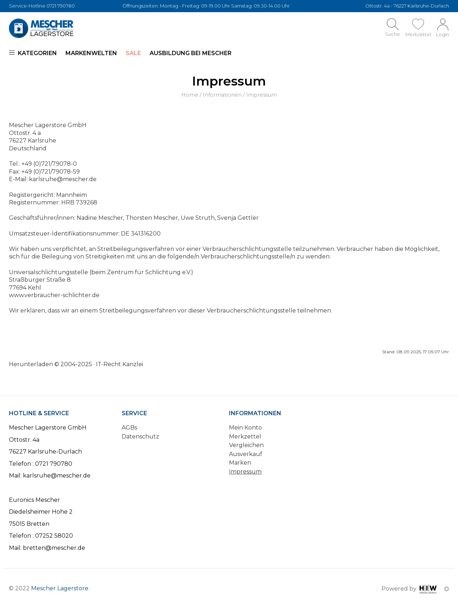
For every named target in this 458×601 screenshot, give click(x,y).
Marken (240, 462)
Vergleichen (246, 445)
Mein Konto (245, 427)
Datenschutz (140, 436)
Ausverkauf (245, 454)
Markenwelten (91, 53)
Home (189, 95)
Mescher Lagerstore (59, 588)
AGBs (129, 427)
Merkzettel (245, 436)
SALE (133, 53)
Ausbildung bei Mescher (191, 53)
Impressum (245, 471)
